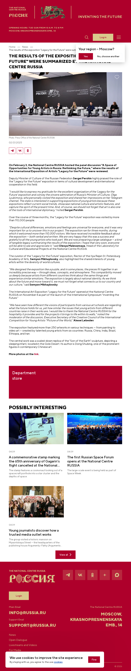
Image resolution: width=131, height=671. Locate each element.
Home (12, 46)
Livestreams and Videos (23, 645)
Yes (86, 56)
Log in (103, 37)
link (36, 354)
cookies (58, 662)
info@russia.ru (27, 612)
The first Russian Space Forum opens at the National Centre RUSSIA (90, 461)
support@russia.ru (28, 625)
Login (19, 595)
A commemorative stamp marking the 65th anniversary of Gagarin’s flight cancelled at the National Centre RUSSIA (34, 461)
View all (65, 554)
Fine (94, 659)
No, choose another (108, 56)
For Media (15, 650)
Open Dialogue (18, 640)
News (25, 46)
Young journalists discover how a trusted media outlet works (34, 532)
